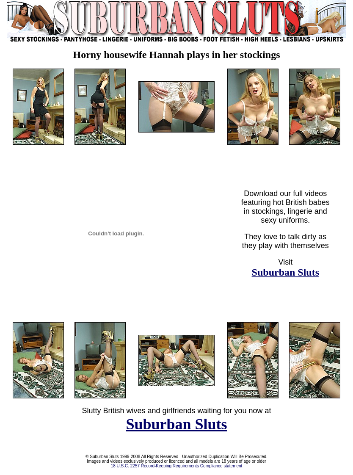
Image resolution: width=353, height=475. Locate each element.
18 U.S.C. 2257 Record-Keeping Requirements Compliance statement (177, 466)
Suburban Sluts (285, 272)
